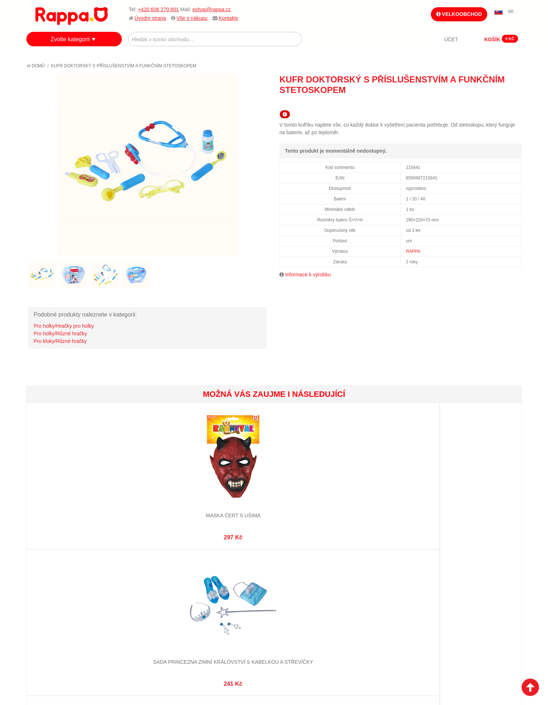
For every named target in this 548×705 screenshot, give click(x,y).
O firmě (43, 569)
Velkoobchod (459, 14)
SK (511, 11)
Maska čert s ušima (67, 490)
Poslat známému (485, 103)
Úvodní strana (150, 18)
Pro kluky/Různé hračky (60, 341)
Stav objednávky (218, 578)
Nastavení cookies (256, 665)
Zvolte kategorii (70, 39)
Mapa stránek (132, 569)
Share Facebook (500, 103)
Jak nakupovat (51, 578)
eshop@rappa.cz (211, 9)
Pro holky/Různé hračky (60, 333)
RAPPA (413, 251)
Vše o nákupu (191, 18)
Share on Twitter (514, 103)
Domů (35, 65)
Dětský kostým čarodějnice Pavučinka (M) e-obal (479, 497)
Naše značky (49, 614)
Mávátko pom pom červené (397, 490)
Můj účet (208, 569)
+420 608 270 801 (158, 9)
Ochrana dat (49, 605)
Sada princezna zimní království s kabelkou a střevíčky (150, 497)
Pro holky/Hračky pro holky (64, 326)
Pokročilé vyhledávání (144, 587)
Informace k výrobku (308, 274)
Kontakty (228, 18)
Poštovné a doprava (59, 596)
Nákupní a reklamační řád (65, 587)
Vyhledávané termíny (142, 578)
